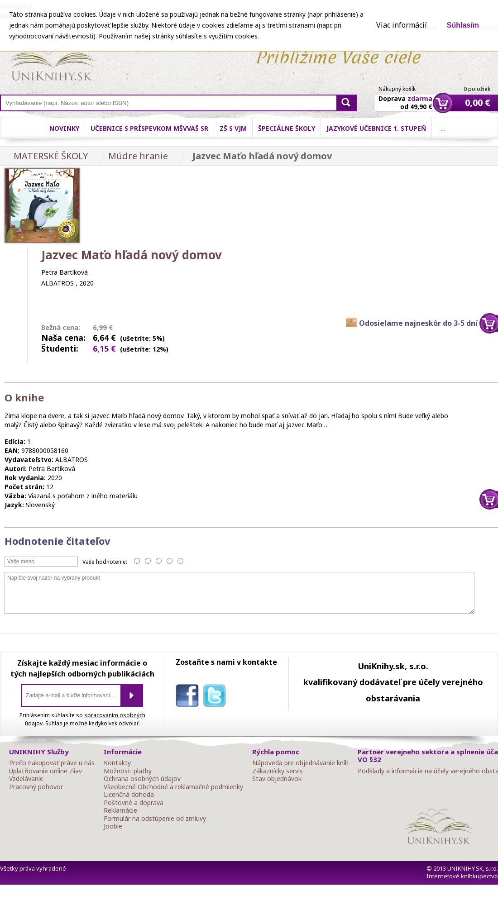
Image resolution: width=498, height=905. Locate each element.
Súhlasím (463, 25)
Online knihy (52, 62)
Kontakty (117, 763)
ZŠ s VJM (233, 128)
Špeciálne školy (286, 128)
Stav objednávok (277, 779)
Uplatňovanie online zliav (45, 771)
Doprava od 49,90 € (405, 97)
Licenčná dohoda (129, 795)
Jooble (113, 826)
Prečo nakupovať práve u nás (52, 763)
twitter (216, 697)
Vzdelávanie (26, 779)
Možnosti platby (128, 771)
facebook (189, 697)
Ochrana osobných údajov (142, 779)
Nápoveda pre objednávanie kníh (300, 763)
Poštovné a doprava (133, 803)
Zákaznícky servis (277, 771)
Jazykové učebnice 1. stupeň (376, 128)
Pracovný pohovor (36, 787)
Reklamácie (120, 810)
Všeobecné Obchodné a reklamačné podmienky (173, 787)
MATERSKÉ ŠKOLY (51, 156)
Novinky (64, 128)
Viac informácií (401, 25)
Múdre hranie (138, 156)
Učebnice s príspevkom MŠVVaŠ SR (149, 128)
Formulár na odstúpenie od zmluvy (155, 818)
